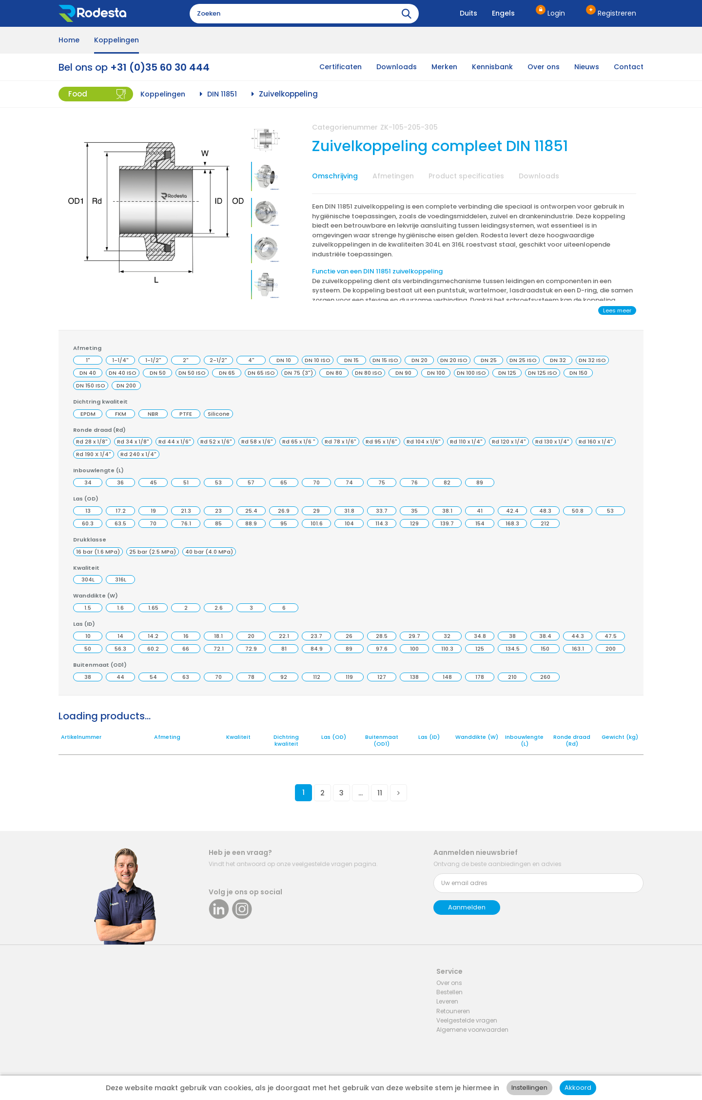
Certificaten (340, 67)
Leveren (447, 1001)
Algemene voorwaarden (472, 1029)
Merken (444, 67)
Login (556, 13)
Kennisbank (492, 67)
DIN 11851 (222, 94)
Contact (629, 67)
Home (68, 40)
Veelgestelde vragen (466, 1020)
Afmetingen (393, 176)
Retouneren (453, 1011)
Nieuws (586, 67)
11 (379, 793)
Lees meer (617, 310)
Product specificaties (466, 176)
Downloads (396, 67)
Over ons (543, 67)
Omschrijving (335, 176)
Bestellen (449, 992)
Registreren (617, 13)
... (360, 793)
